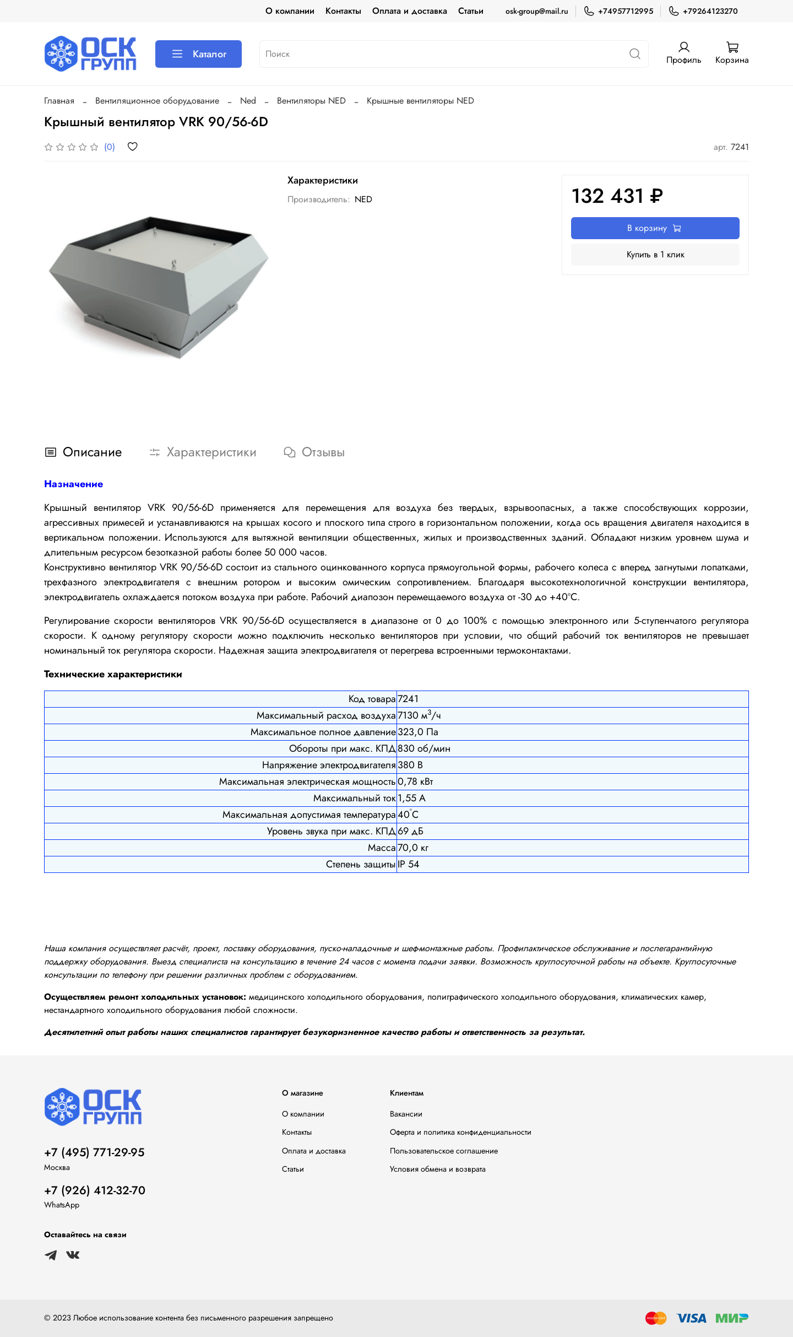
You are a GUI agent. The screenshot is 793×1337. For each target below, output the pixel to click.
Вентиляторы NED (311, 100)
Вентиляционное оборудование (157, 100)
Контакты (343, 10)
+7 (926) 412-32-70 (94, 1190)
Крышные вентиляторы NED (420, 100)
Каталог (198, 54)
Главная (59, 100)
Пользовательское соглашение (444, 1150)
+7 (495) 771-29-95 (94, 1152)
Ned (248, 100)
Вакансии (406, 1113)
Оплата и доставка (409, 10)
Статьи (471, 10)
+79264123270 (703, 11)
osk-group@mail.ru (537, 11)
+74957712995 (618, 11)
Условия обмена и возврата (438, 1168)
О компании (289, 10)
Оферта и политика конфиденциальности (460, 1131)
